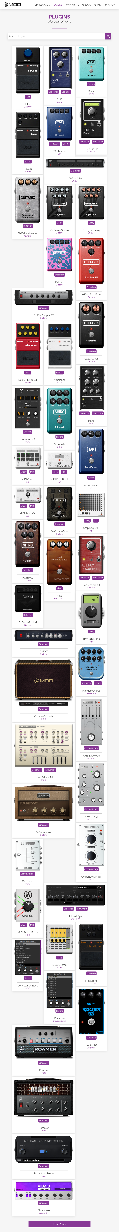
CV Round (27, 881)
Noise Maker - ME (44, 777)
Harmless (27, 577)
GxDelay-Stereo (59, 230)
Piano (91, 420)
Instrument (98, 142)
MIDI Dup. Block (59, 479)
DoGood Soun (59, 1021)
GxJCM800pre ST (43, 315)
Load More (59, 1224)
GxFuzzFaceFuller (91, 294)
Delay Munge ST (27, 379)
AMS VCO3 (91, 816)
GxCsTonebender (27, 233)
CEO (59, 99)
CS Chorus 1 (59, 151)
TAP (91, 488)
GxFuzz (59, 282)
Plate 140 (59, 1018)
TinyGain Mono (91, 638)
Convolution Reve (28, 985)
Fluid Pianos (91, 149)
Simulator (75, 171)
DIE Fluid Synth (75, 916)
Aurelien (91, 758)
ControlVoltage (91, 748)
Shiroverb (59, 444)
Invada (28, 382)
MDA (59, 382)
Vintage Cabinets (43, 716)
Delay (59, 223)
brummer (91, 983)
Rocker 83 (91, 1045)
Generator (53, 92)
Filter (27, 97)
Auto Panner (91, 485)
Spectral (28, 432)
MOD (27, 442)
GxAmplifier (75, 178)
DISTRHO (75, 919)
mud (59, 595)
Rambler (43, 1128)
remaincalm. (60, 598)
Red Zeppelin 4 (91, 585)
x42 (27, 482)
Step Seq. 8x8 (91, 528)
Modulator (54, 144)
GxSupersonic (44, 832)
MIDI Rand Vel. (28, 513)
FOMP (59, 154)
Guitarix (75, 181)
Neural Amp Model (43, 1173)
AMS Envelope (91, 755)
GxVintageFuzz (59, 531)
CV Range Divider (91, 876)
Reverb (91, 84)
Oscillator (66, 92)
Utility (23, 472)
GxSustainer (91, 358)
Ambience (59, 379)
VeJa (44, 1073)
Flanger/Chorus (91, 690)
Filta (27, 104)
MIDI (32, 472)
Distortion (27, 226)
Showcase (44, 1210)
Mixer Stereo (59, 964)
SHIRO (59, 447)
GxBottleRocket (28, 622)
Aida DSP (43, 1213)
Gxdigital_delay (91, 230)
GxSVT (44, 651)
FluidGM (91, 152)
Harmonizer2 (27, 439)
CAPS (59, 102)
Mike (44, 1176)
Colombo (91, 1048)
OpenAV (28, 107)
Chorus (66, 144)
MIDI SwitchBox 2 (28, 932)
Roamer (43, 1070)
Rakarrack (91, 693)
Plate (91, 91)
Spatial (91, 478)
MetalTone (91, 980)
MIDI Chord (27, 479)
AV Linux (91, 588)
